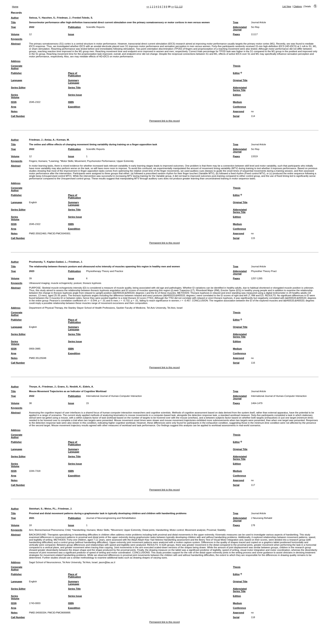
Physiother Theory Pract (264, 271)
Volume (15, 34)
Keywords (16, 39)
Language (16, 80)
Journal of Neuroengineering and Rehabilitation (111, 518)
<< (147, 6)
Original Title (240, 80)
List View (286, 6)
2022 (31, 27)
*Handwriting (78, 530)
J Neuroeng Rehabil (261, 518)
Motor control (177, 530)
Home (15, 6)
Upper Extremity (125, 161)
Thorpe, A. (35, 386)
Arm (31, 530)
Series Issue (75, 95)
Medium (237, 102)
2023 (31, 271)
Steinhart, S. (36, 508)
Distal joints (148, 530)
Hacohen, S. (48, 17)
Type (235, 22)
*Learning (54, 161)
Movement (80, 161)
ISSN (13, 102)
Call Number (18, 116)
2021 (31, 518)
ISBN (71, 102)
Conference (239, 106)
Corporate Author (16, 67)
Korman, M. (62, 139)
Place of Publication (74, 74)
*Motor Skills (66, 161)
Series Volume (15, 96)
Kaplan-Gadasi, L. (57, 261)
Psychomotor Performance (101, 161)
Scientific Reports (95, 27)
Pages (236, 34)
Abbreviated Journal (240, 28)
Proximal (211, 530)
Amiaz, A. (50, 139)
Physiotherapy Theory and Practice (104, 271)
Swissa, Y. (34, 17)
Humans (42, 161)
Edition (237, 95)
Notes (14, 111)
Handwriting (162, 530)
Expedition (74, 106)
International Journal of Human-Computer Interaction (114, 396)
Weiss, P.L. (50, 508)
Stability (221, 530)
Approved (238, 111)
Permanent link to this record (164, 120)
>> (172, 6)
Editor (236, 73)
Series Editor (18, 87)
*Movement (117, 530)
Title (13, 22)
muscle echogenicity (61, 283)
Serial (236, 116)
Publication (74, 27)
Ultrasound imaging (39, 283)
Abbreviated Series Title (240, 88)
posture (78, 283)
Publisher (16, 73)
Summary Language (73, 81)
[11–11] (178, 6)
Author (15, 17)
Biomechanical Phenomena (49, 530)
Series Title (74, 87)
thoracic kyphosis (92, 283)
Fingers (33, 161)
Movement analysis (195, 530)
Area (13, 106)
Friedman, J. (64, 17)
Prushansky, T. (37, 261)
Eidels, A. (88, 386)
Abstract (15, 43)
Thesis (236, 66)
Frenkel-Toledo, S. (82, 17)
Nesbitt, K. (75, 386)
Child (68, 530)
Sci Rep (255, 27)
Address (15, 61)
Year (13, 27)
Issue (71, 34)
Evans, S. (63, 386)
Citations (297, 6)
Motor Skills (103, 530)
